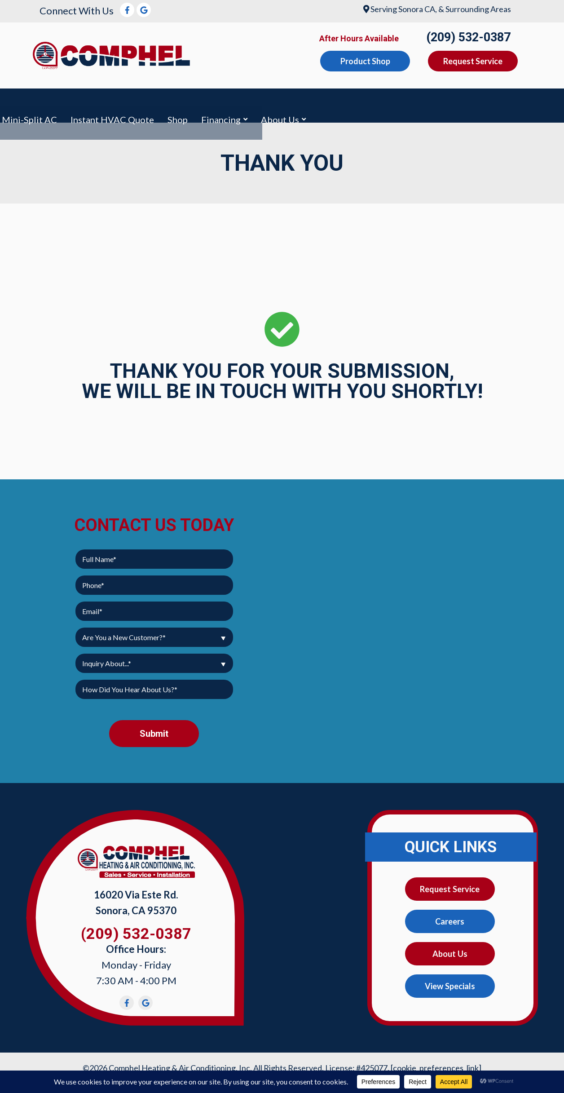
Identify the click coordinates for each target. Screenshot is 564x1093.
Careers (450, 916)
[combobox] (154, 631)
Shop (455, 102)
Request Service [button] (472, 61)
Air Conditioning (78, 102)
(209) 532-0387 (468, 37)
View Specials (449, 983)
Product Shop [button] (365, 61)
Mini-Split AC (307, 102)
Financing (498, 102)
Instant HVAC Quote (390, 102)
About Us (450, 949)
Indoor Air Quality (222, 102)
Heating (148, 102)
